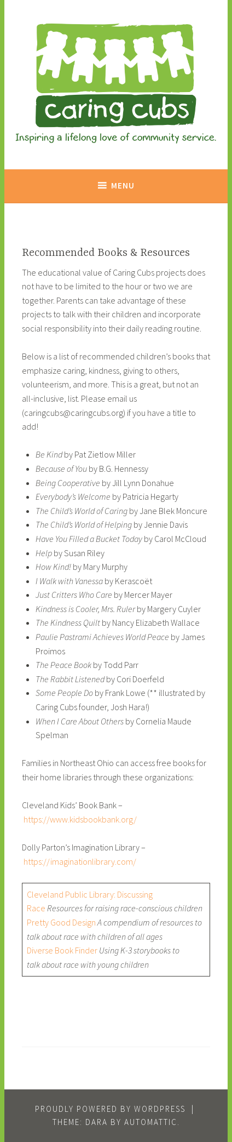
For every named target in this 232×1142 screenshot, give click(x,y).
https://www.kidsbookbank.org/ (80, 819)
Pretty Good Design (61, 922)
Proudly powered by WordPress (110, 1109)
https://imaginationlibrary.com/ (80, 861)
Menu (123, 185)
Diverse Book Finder (62, 950)
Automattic (150, 1122)
